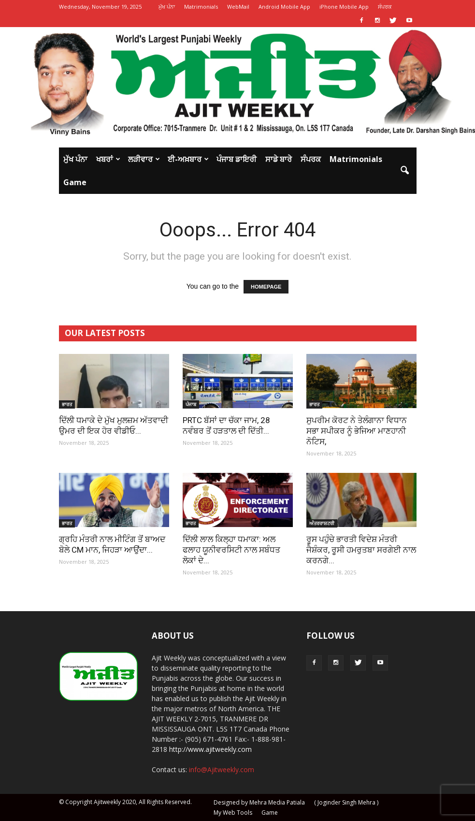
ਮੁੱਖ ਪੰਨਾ (166, 6)
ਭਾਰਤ (67, 404)
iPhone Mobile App (344, 6)
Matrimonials (201, 6)
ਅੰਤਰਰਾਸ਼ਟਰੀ (321, 523)
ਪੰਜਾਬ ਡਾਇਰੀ (236, 159)
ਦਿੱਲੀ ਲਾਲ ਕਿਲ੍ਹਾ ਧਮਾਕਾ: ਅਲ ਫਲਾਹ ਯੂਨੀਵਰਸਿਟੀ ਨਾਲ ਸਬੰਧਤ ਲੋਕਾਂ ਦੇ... (231, 549)
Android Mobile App (284, 6)
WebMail (238, 6)
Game (74, 182)
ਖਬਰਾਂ (108, 159)
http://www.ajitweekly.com (210, 749)
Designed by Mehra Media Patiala (259, 802)
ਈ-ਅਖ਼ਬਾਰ (188, 159)
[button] (405, 170)
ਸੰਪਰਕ (385, 6)
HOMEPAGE (266, 287)
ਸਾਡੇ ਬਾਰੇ (278, 159)
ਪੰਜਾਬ (191, 404)
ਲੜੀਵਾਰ (144, 159)
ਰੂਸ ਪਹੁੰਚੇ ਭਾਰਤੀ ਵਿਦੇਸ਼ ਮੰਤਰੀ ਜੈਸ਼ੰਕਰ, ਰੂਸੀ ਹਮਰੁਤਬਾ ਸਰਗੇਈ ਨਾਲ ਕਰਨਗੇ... (361, 549)
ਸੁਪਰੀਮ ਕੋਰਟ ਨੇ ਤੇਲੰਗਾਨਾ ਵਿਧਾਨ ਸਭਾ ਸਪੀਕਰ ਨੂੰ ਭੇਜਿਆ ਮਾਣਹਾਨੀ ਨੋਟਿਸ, (356, 430)
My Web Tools (233, 812)
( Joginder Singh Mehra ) (346, 802)
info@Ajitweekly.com (221, 769)
